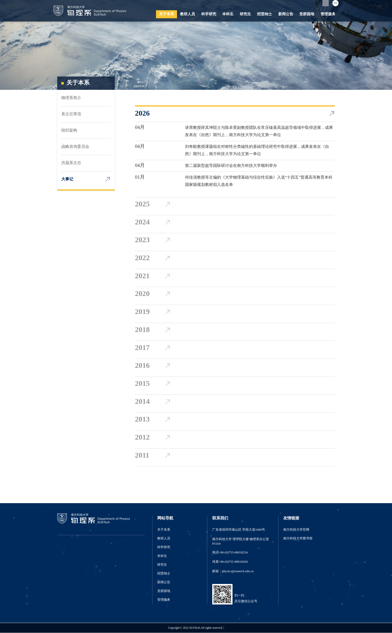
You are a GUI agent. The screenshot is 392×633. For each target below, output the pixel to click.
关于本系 (166, 14)
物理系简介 (71, 98)
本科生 (228, 14)
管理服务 (328, 14)
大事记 (67, 179)
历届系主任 (71, 163)
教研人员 (187, 14)
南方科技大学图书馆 (297, 538)
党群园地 (306, 14)
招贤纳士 (264, 14)
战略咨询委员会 (75, 147)
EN (335, 3)
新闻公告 (285, 14)
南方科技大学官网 (296, 529)
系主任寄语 (71, 114)
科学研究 (208, 14)
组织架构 (69, 130)
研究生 (245, 14)
